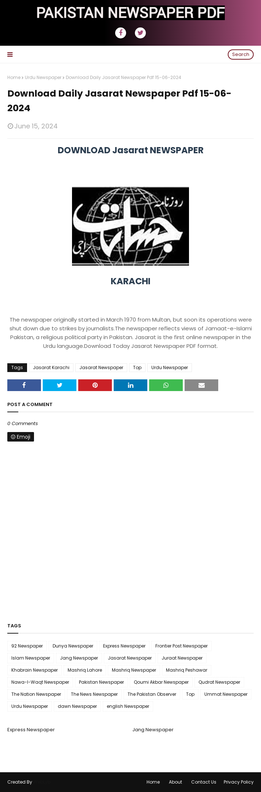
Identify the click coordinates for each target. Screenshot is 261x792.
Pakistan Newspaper (101, 682)
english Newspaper (128, 706)
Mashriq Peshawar (186, 670)
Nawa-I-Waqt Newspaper (40, 682)
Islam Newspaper (30, 658)
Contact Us (203, 782)
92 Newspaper (27, 646)
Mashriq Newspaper (134, 670)
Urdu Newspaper (43, 77)
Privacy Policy (239, 782)
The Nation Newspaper (36, 694)
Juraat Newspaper (182, 658)
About (175, 782)
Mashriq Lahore (85, 670)
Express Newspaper (124, 646)
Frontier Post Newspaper (181, 646)
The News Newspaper (94, 694)
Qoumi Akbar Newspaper (161, 682)
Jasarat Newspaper (101, 367)
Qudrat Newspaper (219, 682)
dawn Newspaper (77, 706)
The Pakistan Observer (152, 694)
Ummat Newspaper (225, 694)
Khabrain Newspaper (34, 670)
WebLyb (41, 782)
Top (137, 367)
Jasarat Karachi (51, 367)
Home (13, 77)
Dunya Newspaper (73, 646)
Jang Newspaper (79, 658)
